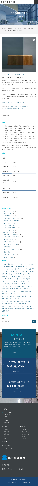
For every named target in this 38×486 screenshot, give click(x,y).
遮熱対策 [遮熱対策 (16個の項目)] (12, 308)
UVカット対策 (8, 108)
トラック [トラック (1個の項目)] (17, 276)
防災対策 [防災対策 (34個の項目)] (21, 308)
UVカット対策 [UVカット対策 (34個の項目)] (7, 264)
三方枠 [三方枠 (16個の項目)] (28, 286)
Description (5, 115)
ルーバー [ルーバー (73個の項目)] (6, 284)
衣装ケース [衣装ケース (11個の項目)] (6, 306)
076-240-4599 (15, 386)
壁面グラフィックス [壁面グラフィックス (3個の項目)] (9, 294)
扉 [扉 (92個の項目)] (30, 301)
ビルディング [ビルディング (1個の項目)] (7, 281)
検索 (3, 318)
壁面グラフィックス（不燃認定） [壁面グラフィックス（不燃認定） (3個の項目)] (13, 296)
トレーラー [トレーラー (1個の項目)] (26, 276)
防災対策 (20, 108)
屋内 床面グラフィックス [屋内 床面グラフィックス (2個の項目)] (11, 298)
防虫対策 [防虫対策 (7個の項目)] (5, 311)
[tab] (19, 115)
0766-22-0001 (15, 365)
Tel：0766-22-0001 (7, 467)
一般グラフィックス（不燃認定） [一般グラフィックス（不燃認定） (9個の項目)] (13, 286)
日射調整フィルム (19, 74)
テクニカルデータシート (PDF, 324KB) (13, 102)
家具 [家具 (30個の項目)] (28, 296)
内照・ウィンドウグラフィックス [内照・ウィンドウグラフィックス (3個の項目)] (13, 291)
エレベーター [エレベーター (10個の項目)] (7, 266)
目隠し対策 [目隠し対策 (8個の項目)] (21, 303)
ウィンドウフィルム (7, 74)
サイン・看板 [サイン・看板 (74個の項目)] (16, 274)
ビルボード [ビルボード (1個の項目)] (17, 281)
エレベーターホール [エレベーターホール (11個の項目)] (21, 266)
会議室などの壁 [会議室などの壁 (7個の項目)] (7, 289)
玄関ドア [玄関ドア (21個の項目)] (12, 303)
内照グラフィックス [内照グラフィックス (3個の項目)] (21, 289)
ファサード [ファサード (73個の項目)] (28, 281)
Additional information (9, 118)
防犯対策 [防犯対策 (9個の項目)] (30, 308)
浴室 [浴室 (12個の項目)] (4, 303)
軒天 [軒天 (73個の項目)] (4, 308)
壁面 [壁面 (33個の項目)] (28, 291)
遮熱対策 (15, 108)
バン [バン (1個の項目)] (4, 279)
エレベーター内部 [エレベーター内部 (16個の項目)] (27, 269)
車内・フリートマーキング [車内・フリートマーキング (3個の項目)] (21, 306)
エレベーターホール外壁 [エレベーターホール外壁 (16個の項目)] (11, 269)
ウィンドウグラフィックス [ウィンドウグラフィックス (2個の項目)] (23, 264)
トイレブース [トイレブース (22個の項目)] (7, 276)
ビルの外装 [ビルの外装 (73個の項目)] (25, 279)
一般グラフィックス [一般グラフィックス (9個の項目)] (18, 284)
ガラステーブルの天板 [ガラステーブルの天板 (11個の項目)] (26, 271)
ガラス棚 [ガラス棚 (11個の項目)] (6, 274)
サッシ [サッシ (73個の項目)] (26, 274)
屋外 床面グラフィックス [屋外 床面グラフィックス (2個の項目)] (11, 301)
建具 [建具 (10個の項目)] (24, 301)
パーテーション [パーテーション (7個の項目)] (13, 279)
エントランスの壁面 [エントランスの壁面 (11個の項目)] (9, 271)
